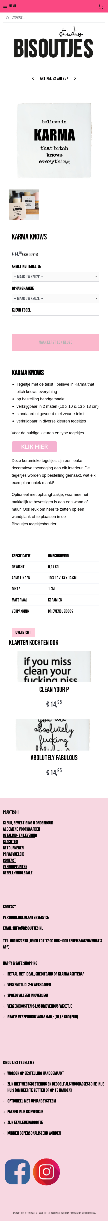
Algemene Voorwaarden (21, 829)
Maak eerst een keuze (55, 342)
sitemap (39, 1212)
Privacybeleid (13, 854)
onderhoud (44, 823)
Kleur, (9, 823)
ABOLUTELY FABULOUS (54, 758)
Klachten (10, 842)
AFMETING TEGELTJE (26, 266)
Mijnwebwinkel (89, 1212)
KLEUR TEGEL (21, 310)
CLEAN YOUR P (54, 690)
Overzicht (23, 632)
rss (47, 1212)
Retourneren (13, 848)
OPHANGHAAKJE (23, 288)
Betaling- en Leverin (19, 835)
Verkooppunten (15, 866)
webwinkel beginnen (60, 1212)
